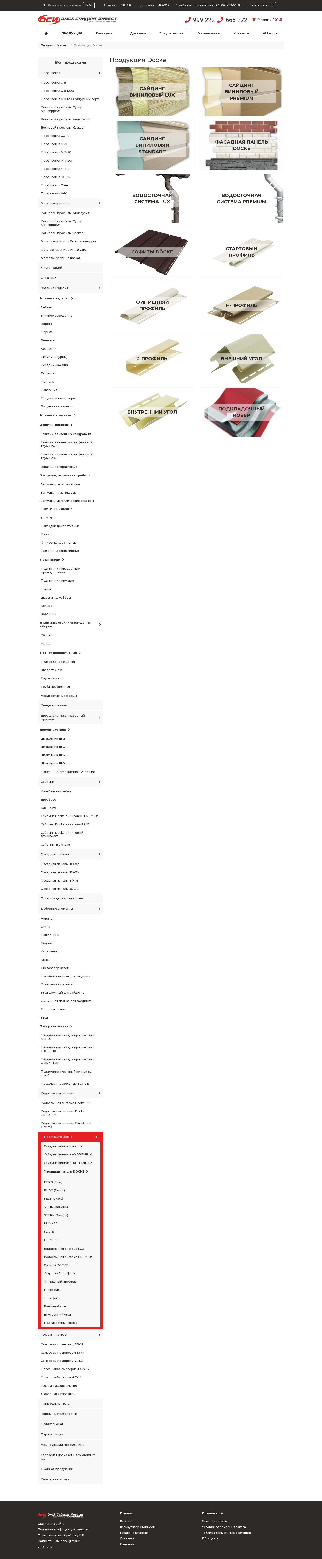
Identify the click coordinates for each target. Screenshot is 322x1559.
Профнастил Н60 (54, 193)
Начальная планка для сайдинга (65, 976)
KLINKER (51, 1223)
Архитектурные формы (59, 696)
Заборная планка (56, 1026)
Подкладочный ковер (61, 1323)
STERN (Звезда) (56, 1215)
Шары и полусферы (56, 597)
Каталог (63, 45)
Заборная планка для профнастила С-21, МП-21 (67, 1061)
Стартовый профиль (59, 1273)
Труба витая (50, 678)
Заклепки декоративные (60, 551)
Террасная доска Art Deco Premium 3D (68, 1457)
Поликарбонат (52, 1424)
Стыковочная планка (57, 984)
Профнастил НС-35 (55, 177)
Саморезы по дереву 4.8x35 (62, 1361)
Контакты (241, 33)
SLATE (49, 1232)
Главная (47, 45)
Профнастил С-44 (54, 185)
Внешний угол (55, 1306)
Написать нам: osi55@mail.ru (59, 1541)
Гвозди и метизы (70, 1334)
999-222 (204, 20)
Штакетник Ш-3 (53, 747)
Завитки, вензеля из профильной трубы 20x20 (66, 456)
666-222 (236, 20)
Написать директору (262, 5)
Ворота (46, 324)
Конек (46, 960)
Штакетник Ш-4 (53, 755)
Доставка (138, 33)
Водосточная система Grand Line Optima (66, 1125)
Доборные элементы (70, 909)
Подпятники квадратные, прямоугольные (60, 570)
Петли (45, 644)
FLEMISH (51, 1240)
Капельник (49, 951)
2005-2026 (46, 1547)
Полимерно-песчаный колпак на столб (66, 1073)
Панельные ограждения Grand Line (68, 772)
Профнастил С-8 (53, 82)
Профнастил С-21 (54, 144)
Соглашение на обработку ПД (61, 1535)
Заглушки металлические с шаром (67, 501)
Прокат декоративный (60, 653)
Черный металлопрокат (59, 1414)
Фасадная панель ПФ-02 (60, 864)
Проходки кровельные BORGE (65, 1083)
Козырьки (48, 349)
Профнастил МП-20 (56, 152)
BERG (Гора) (53, 1182)
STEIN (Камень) (56, 1207)
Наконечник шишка (56, 509)
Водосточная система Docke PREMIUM (63, 1113)
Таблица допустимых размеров (226, 1533)
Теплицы (48, 373)
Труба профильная (55, 687)
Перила (47, 332)
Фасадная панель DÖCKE (60, 889)
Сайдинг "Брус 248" (56, 844)
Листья (46, 518)
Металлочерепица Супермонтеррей (69, 241)
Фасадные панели (70, 854)
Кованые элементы (58, 415)
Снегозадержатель (55, 968)
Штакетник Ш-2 (53, 738)
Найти (88, 5)
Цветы (46, 589)
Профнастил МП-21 (55, 169)
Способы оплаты (214, 1521)
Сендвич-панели (54, 705)
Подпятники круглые (57, 580)
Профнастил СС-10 (55, 136)
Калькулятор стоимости (138, 1527)
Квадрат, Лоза (52, 670)
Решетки (48, 340)
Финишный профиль (60, 1281)
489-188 (126, 5)
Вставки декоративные (59, 467)
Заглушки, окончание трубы (65, 475)
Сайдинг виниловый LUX (63, 1146)
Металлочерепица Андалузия (64, 250)
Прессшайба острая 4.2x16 (61, 1377)
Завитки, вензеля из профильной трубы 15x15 (66, 444)
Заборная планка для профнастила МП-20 (67, 1037)
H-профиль (52, 1290)
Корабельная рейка (56, 791)
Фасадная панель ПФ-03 (60, 872)
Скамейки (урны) (54, 357)
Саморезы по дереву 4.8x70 (62, 1352)
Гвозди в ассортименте (59, 1386)
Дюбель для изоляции (58, 1394)
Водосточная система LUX (64, 1249)
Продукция (72, 33)
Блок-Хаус (48, 808)
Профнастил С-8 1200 (57, 91)
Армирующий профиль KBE (63, 1445)
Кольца (46, 606)
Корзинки (48, 614)
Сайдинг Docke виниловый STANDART (62, 834)
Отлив (45, 927)
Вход (270, 33)
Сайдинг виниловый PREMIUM (68, 1154)
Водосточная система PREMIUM (69, 1257)
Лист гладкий (51, 267)
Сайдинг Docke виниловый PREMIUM (70, 816)
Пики (45, 534)
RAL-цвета (210, 1538)
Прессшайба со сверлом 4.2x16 (65, 1369)
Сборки (47, 635)
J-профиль (52, 1298)
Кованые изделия (70, 288)
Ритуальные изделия (57, 406)
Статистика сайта (51, 1524)
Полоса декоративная (58, 662)
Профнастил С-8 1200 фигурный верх (70, 99)
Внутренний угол (57, 1314)
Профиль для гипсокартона (62, 898)
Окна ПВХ (48, 278)
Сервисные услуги (55, 1479)
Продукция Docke (70, 1137)
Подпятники (52, 559)
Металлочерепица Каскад (61, 258)
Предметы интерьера (58, 398)
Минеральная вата (55, 1403)
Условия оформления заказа (224, 1527)
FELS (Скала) (53, 1198)
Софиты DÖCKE (56, 1265)
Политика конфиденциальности (63, 1529)
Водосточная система (70, 1093)
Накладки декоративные (60, 526)
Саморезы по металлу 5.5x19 (62, 1344)
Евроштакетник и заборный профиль (70, 717)
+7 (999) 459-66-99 (228, 5)
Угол (44, 1017)
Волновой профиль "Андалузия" (65, 119)
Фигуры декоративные (59, 542)
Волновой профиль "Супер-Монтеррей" (62, 109)
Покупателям (171, 33)
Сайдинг (70, 782)
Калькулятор (106, 33)
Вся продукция (70, 62)
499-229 (163, 5)
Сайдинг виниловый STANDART (69, 1163)
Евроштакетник (55, 729)
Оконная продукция (57, 1469)
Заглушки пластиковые (59, 492)
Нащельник (50, 935)
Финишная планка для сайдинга (66, 1001)
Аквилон (47, 918)
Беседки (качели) (54, 365)
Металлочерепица (70, 203)
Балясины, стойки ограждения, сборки (70, 624)
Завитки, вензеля (56, 425)
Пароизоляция (52, 1434)
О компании (208, 33)
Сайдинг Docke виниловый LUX (65, 824)
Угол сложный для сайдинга (62, 992)
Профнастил (70, 73)
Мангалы (47, 381)
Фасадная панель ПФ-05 (60, 880)
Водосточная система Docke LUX (66, 1103)
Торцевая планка (54, 1009)
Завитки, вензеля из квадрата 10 (66, 434)
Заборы (46, 307)
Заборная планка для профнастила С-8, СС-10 (67, 1049)
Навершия (49, 390)
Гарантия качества (134, 1533)
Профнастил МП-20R (57, 160)
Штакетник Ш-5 (53, 763)
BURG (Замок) (54, 1190)
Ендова (46, 943)
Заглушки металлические (60, 484)
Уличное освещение (56, 315)
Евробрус (48, 799)
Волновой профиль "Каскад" (63, 127)
